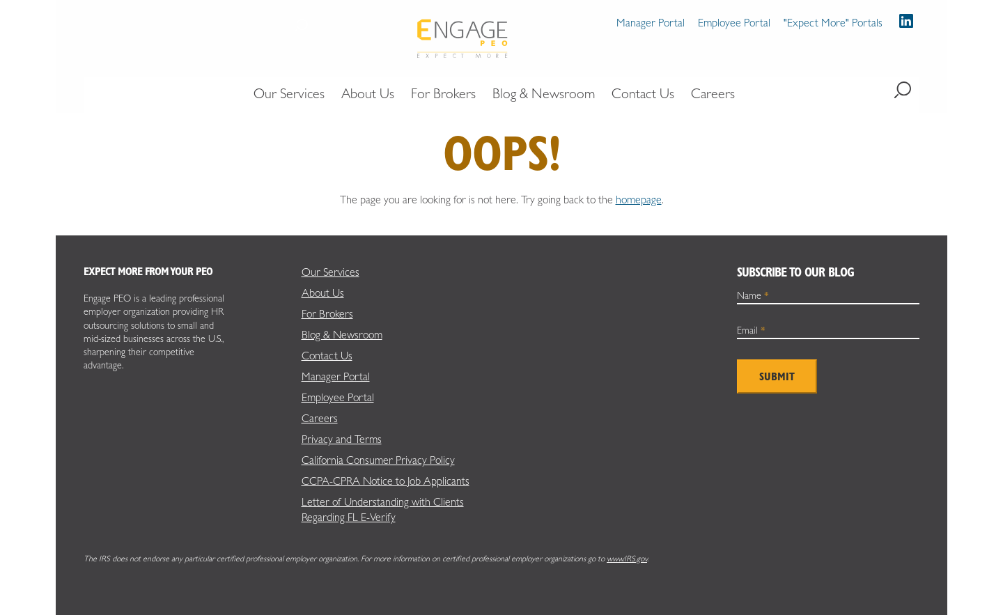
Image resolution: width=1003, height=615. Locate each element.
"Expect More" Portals (833, 22)
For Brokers (327, 313)
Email (751, 330)
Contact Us (327, 355)
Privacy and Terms (342, 439)
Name (753, 295)
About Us (323, 292)
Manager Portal (650, 22)
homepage (639, 199)
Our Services (330, 272)
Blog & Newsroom (342, 334)
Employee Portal (734, 22)
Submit (777, 376)
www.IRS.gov (627, 558)
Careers (320, 418)
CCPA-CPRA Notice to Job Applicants (385, 481)
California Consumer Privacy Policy (378, 460)
